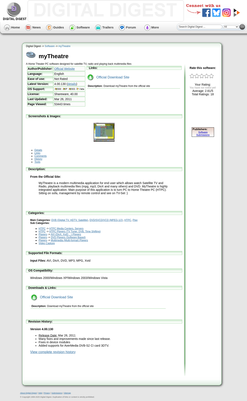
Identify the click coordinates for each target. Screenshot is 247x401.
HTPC (127, 220)
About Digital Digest (28, 393)
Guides (55, 27)
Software (79, 27)
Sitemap (67, 393)
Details (38, 150)
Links (37, 153)
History (38, 158)
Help (40, 393)
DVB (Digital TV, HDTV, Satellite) (69, 220)
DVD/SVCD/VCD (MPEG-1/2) (106, 220)
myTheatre (64, 46)
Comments (40, 156)
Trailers (104, 27)
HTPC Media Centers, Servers (66, 228)
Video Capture (47, 243)
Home (12, 27)
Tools (37, 161)
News (33, 27)
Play (135, 220)
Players (43, 234)
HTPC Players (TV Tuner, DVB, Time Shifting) (74, 231)
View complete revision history (53, 352)
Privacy (47, 393)
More (151, 27)
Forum (127, 27)
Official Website (64, 68)
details (72, 84)
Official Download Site (108, 77)
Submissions (57, 393)
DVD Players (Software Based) (68, 237)
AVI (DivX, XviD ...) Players (66, 234)
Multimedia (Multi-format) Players (69, 240)
